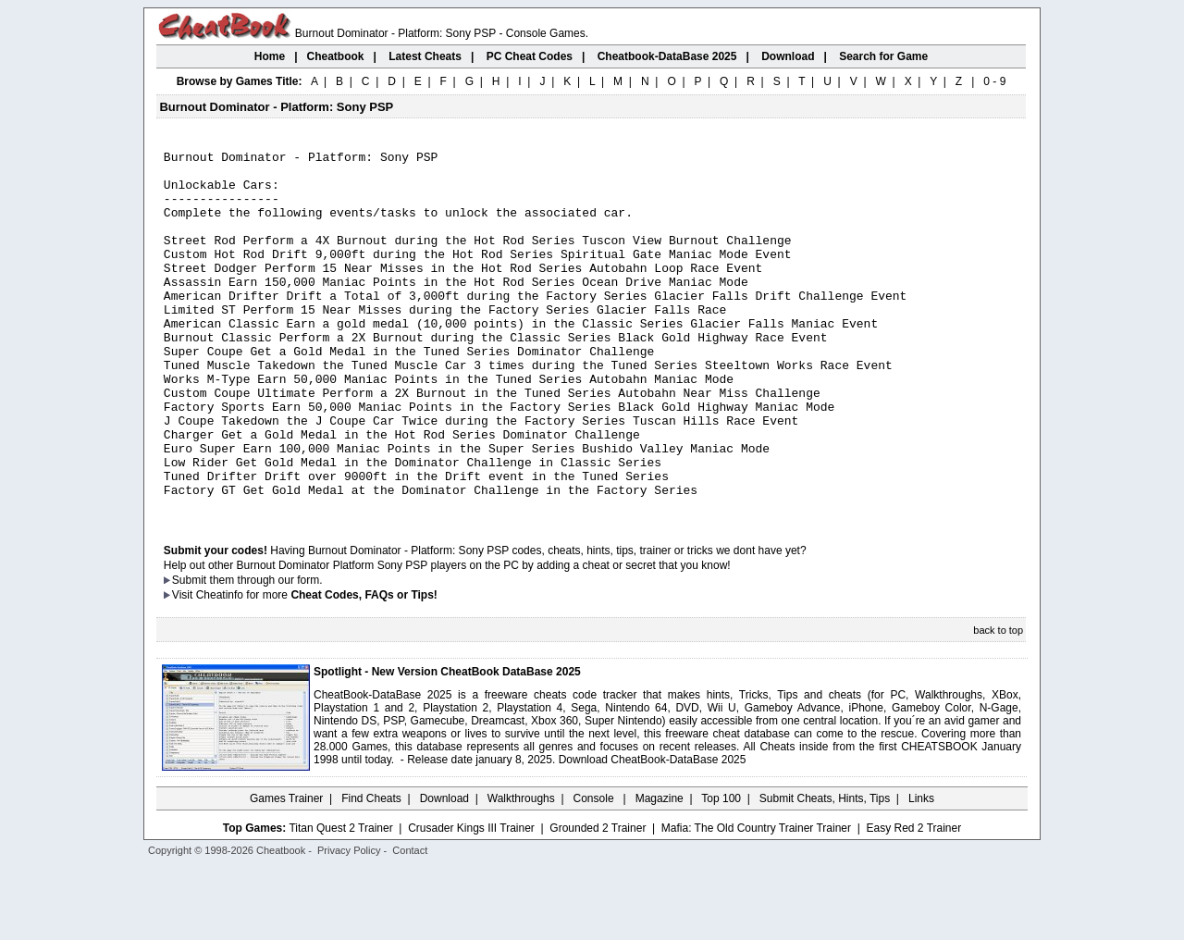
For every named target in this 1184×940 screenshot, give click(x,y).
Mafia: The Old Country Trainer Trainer (756, 900)
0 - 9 (994, 81)
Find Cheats (371, 870)
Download (444, 870)
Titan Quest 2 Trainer (340, 900)
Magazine (659, 870)
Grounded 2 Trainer (597, 900)
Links (921, 870)
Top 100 (721, 870)
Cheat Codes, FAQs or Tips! (363, 667)
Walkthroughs (521, 870)
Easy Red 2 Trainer (913, 900)
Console (595, 870)
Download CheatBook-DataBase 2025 (652, 831)
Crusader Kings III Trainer (471, 900)
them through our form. (266, 652)
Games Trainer (286, 870)
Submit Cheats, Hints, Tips (824, 870)
